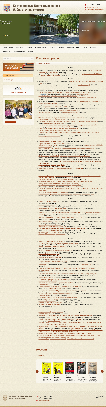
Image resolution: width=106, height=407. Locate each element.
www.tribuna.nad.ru (85, 264)
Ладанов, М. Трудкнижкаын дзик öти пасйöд (52, 221)
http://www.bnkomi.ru (44, 313)
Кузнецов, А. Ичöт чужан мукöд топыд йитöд (52, 165)
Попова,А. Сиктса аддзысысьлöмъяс (49, 304)
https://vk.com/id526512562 (70, 112)
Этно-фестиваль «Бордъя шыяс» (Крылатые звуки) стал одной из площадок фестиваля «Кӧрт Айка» (68, 125)
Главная (5, 47)
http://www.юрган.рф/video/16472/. (70, 161)
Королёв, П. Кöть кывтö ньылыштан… (50, 201)
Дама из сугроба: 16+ (47, 378)
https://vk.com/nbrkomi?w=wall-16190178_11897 (52, 119)
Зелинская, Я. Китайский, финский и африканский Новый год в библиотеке (61, 168)
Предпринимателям (19, 51)
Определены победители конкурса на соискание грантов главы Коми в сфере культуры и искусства (68, 273)
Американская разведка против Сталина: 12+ (94, 378)
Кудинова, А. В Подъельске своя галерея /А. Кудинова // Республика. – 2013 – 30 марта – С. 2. (66, 339)
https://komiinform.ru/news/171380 (53, 123)
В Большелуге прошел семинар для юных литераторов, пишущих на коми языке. (62, 290)
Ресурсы (62, 47)
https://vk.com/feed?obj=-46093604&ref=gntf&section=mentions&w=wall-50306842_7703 (64, 92)
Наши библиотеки (41, 47)
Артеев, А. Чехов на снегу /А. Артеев (50, 232)
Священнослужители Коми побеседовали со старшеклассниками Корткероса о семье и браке (66, 148)
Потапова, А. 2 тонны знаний (47, 301)
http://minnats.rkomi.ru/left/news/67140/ (59, 127)
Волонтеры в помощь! (45, 112)
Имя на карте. (43, 264)
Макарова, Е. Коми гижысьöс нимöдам (50, 257)
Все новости (41, 355)
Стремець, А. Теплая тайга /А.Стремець (50, 302)
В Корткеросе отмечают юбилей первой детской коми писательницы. (59, 297)
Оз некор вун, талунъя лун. (46, 205)
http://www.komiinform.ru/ (55, 230)
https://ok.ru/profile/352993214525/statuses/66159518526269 (56, 179)
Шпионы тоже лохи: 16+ (59, 378)
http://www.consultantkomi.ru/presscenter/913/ (51, 143)
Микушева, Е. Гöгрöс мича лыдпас (49, 254)
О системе (29, 47)
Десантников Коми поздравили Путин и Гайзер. (52, 208)
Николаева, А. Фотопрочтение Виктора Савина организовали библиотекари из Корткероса (65, 315)
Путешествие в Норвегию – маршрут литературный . (54, 279)
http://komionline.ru (44, 284)
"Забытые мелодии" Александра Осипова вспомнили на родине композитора (61, 118)
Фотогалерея (20, 47)
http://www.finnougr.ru (55, 288)
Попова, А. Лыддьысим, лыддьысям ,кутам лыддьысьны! (55, 250)
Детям (85, 47)
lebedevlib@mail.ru (92, 7)
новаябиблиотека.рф (84, 85)
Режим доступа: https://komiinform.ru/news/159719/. (84, 132)
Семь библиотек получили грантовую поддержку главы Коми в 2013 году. (60, 319)
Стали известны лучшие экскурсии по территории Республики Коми (58, 128)
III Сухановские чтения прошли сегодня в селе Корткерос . (56, 293)
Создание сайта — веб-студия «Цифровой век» (99, 397)
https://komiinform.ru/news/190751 (86, 97)
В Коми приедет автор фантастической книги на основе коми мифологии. (60, 286)
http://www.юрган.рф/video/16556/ (49, 156)
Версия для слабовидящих (95, 9)
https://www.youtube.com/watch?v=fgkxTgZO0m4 (75, 156)
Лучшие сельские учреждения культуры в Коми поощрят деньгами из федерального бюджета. (66, 194)
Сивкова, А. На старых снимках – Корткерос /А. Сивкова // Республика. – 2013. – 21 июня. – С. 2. (67, 333)
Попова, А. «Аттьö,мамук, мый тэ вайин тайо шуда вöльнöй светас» (58, 243)
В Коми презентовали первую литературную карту (53, 261)
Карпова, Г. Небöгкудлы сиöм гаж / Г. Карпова (52, 246)
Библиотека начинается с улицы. (48, 145)
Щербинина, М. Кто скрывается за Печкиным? (52, 226)
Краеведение (7, 51)
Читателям (53, 47)
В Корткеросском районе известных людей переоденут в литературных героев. (62, 228)
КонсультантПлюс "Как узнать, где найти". (51, 141)
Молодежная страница (74, 47)
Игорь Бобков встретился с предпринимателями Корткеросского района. (60, 185)
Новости (11, 47)
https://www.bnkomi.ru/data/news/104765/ (55, 107)
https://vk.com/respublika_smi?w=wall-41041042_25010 (54, 130)
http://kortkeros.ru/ (44, 295)
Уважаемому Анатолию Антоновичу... (49, 136)
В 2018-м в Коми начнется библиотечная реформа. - (54, 132)
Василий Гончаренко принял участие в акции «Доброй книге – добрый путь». (61, 217)
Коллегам (93, 47)
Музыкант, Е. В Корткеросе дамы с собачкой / (52, 234)
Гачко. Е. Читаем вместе (46, 277)
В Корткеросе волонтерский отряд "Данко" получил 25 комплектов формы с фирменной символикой (68, 121)
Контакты (30, 51)
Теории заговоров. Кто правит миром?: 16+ (82, 378)
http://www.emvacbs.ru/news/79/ (48, 281)
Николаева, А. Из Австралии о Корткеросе (51, 241)
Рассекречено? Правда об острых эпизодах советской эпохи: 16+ (71, 378)
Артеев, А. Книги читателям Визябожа (50, 225)
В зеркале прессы (9, 80)
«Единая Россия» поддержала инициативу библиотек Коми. (56, 283)
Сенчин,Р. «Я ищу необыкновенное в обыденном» (53, 192)
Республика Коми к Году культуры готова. (51, 312)
